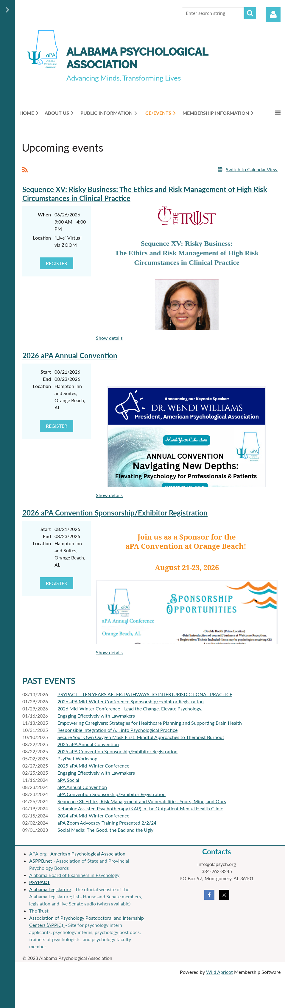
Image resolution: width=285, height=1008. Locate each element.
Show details (109, 338)
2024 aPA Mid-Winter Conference (93, 815)
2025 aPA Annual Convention (88, 744)
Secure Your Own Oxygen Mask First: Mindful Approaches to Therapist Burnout (140, 737)
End (47, 379)
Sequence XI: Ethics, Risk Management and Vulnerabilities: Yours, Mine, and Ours (141, 801)
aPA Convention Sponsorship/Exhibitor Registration (111, 794)
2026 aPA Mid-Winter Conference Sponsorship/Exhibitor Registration (130, 701)
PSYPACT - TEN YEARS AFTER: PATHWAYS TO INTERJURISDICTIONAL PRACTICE (144, 694)
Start (46, 372)
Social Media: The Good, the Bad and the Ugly (105, 830)
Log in (273, 14)
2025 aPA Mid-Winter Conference (93, 765)
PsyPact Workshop (77, 758)
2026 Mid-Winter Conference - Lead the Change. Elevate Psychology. (129, 708)
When (44, 214)
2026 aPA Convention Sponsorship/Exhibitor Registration (115, 512)
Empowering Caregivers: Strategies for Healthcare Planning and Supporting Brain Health (149, 723)
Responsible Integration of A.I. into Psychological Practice (117, 730)
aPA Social (68, 780)
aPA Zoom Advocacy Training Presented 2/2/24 (106, 822)
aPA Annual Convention (82, 787)
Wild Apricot (219, 972)
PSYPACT (39, 882)
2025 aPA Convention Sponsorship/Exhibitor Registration (117, 751)
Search (250, 13)
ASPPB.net (40, 861)
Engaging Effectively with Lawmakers (96, 715)
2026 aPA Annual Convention (69, 355)
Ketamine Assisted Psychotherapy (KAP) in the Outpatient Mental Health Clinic (140, 808)
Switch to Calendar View (252, 169)
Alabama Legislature (50, 889)
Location (42, 237)
